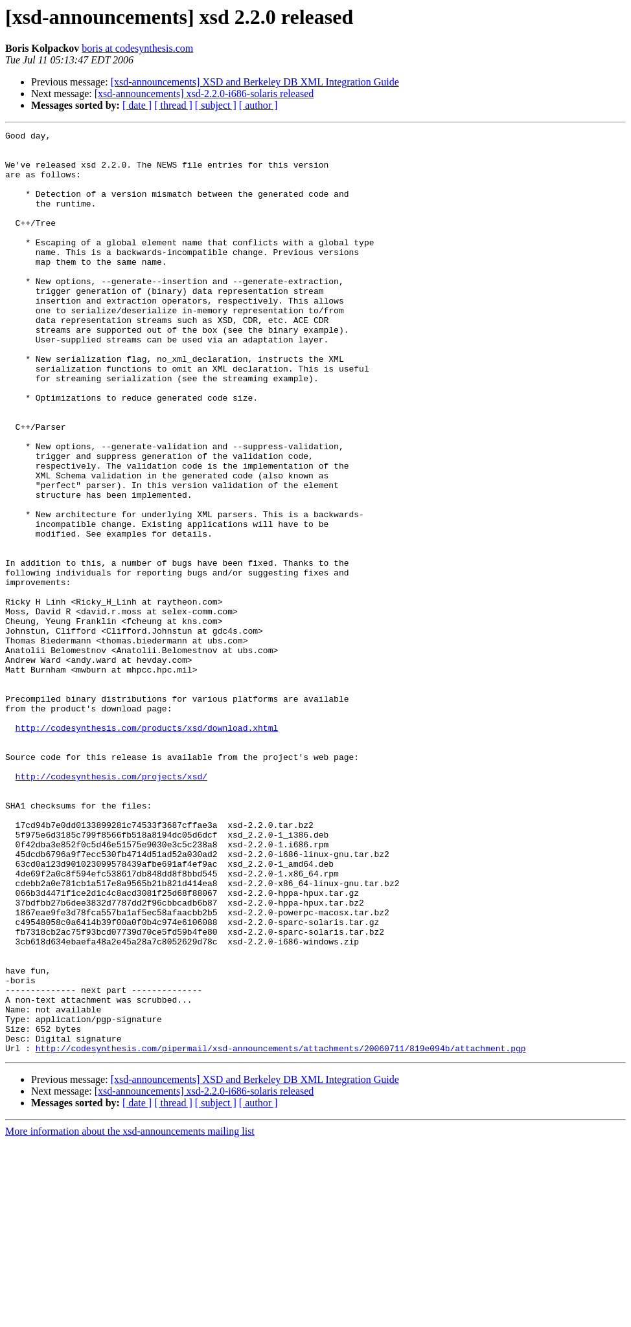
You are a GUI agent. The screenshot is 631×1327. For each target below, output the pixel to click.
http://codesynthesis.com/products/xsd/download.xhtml (147, 848)
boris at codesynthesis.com (137, 48)
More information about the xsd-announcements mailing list (130, 1315)
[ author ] (258, 105)
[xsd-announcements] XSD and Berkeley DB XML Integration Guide (255, 81)
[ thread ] (173, 105)
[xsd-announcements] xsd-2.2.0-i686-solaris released (204, 93)
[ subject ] (215, 105)
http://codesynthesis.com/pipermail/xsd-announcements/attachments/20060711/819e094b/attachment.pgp (281, 1232)
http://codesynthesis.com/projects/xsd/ (111, 906)
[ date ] (137, 105)
